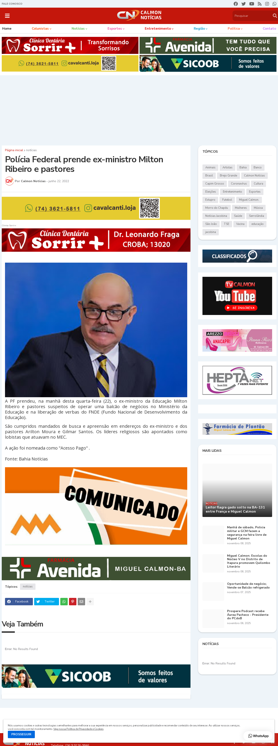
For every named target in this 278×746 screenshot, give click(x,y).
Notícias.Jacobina (216, 216)
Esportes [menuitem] (115, 28)
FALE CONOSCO (12, 3)
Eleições (210, 192)
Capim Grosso (214, 184)
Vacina (240, 224)
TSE (226, 224)
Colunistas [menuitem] (40, 28)
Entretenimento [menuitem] (158, 28)
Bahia (243, 167)
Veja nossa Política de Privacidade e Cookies (78, 729)
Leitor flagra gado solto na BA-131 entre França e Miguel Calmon (235, 509)
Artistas (227, 167)
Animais (210, 167)
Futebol (227, 200)
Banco (258, 167)
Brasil (209, 176)
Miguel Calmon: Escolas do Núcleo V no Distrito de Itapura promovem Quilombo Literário (248, 561)
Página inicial (14, 150)
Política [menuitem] (234, 28)
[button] (7, 15)
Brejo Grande (228, 176)
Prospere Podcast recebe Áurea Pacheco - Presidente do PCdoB (247, 614)
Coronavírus (239, 184)
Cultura (258, 184)
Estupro (210, 200)
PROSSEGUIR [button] (21, 734)
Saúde (238, 216)
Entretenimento (232, 192)
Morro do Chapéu (216, 208)
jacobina (210, 232)
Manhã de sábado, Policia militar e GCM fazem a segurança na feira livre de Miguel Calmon (246, 533)
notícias (31, 150)
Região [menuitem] (199, 28)
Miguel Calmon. (249, 200)
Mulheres (241, 208)
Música (258, 208)
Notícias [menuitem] (78, 28)
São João (211, 224)
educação (257, 224)
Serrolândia (256, 216)
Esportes (255, 192)
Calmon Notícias (254, 176)
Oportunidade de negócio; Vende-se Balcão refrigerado (248, 586)
